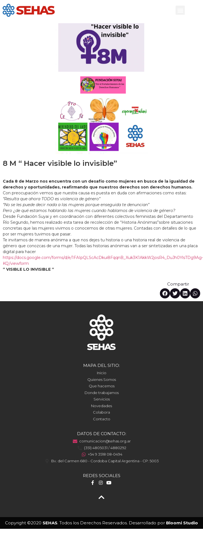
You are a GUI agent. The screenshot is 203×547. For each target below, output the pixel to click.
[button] (180, 10)
